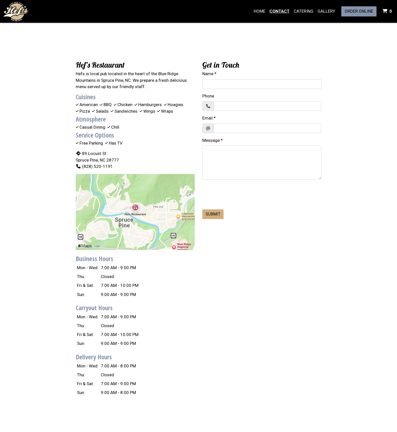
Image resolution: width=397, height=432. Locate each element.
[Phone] (267, 106)
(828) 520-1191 (94, 166)
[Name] (261, 84)
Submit (213, 214)
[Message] (261, 163)
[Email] (267, 128)
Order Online (359, 11)
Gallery (326, 11)
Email (207, 118)
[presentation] (240, 193)
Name (207, 73)
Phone (208, 96)
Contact (279, 11)
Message (211, 140)
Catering (303, 11)
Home (259, 11)
